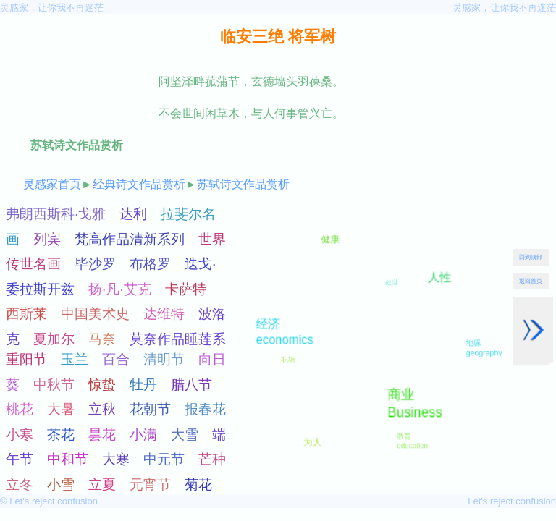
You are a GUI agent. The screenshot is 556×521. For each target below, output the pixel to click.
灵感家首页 (52, 184)
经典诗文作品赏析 (139, 184)
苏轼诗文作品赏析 (243, 184)
